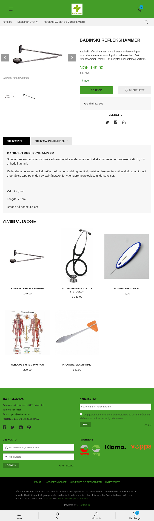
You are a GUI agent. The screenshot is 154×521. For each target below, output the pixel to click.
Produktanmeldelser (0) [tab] (50, 141)
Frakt (37, 483)
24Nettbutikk (83, 505)
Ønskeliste (135, 90)
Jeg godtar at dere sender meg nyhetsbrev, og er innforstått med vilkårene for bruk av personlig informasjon (115, 417)
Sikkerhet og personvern (86, 483)
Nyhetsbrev (112, 483)
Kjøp (96, 90)
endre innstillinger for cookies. (73, 499)
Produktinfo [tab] (14, 141)
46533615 (16, 410)
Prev (5, 57)
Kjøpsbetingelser (56, 483)
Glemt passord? (66, 466)
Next (72, 57)
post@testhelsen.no (20, 415)
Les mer (147, 426)
